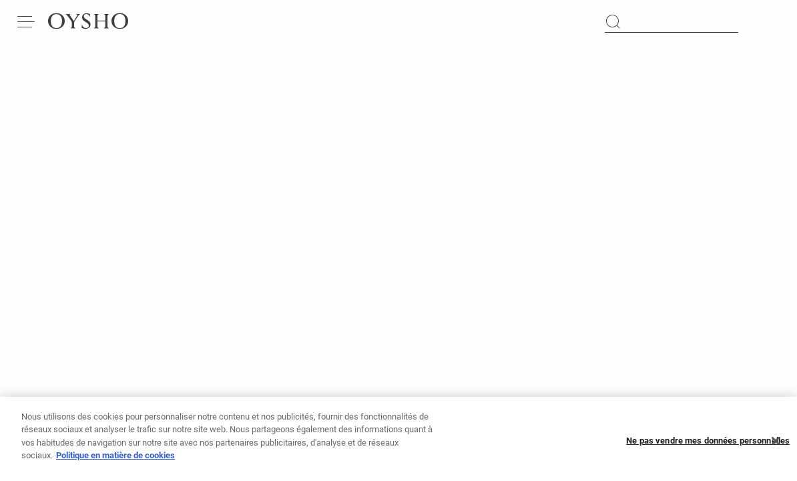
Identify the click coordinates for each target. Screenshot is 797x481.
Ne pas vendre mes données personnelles (708, 447)
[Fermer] (775, 447)
